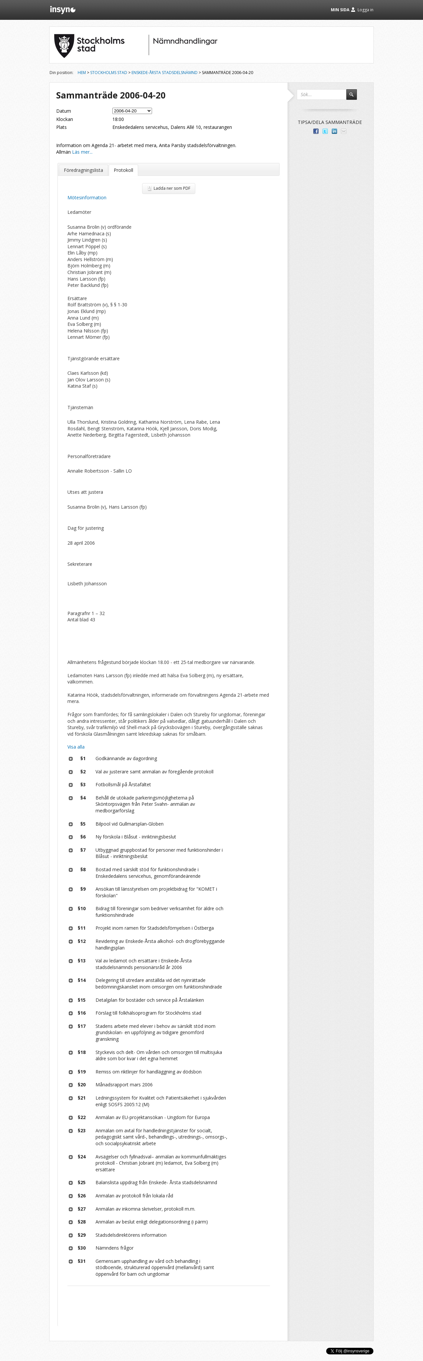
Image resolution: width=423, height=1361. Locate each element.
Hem (82, 72)
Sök (354, 97)
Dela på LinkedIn (334, 131)
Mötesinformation (86, 197)
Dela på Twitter (325, 131)
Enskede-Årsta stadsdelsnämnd (165, 72)
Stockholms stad (108, 72)
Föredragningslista (83, 170)
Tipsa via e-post (343, 131)
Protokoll (123, 170)
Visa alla (76, 747)
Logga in (365, 10)
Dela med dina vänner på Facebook (316, 131)
